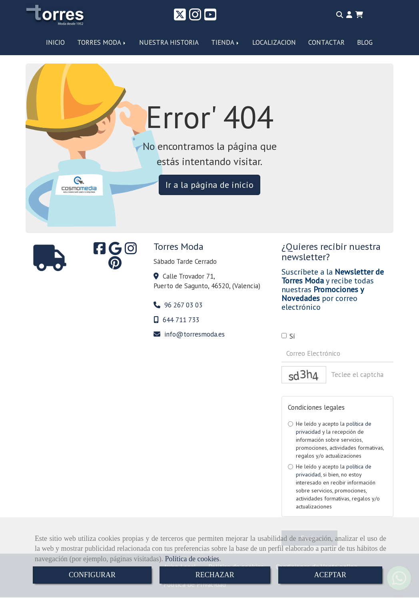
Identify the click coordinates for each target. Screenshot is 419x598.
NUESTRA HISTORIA (169, 42)
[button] (349, 14)
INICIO (55, 42)
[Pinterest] (115, 265)
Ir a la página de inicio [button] (209, 184)
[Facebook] (100, 251)
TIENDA (225, 42)
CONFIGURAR (92, 575)
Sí (288, 336)
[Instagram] (195, 17)
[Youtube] (210, 17)
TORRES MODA (102, 42)
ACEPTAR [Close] (330, 575)
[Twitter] (180, 17)
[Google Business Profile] (115, 251)
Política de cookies (192, 559)
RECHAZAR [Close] (215, 575)
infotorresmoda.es (194, 334)
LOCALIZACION (274, 42)
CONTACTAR (326, 42)
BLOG (365, 42)
